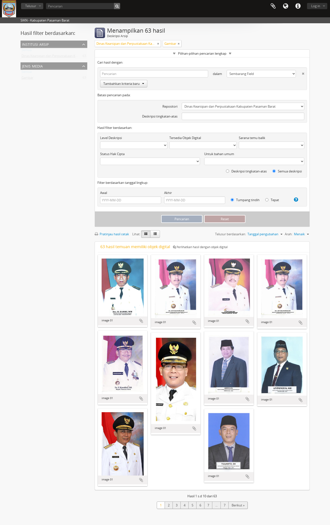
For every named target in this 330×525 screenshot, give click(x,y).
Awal (103, 193)
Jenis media (32, 65)
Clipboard (273, 6)
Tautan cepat (298, 6)
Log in (315, 6)
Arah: (288, 234)
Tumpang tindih (245, 200)
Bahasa (285, 6)
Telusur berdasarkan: (230, 234)
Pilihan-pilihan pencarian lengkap (202, 53)
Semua (27, 51)
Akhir (168, 193)
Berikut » (238, 505)
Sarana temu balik (252, 138)
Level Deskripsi (111, 138)
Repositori (169, 106)
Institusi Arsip (35, 44)
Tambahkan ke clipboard (141, 320)
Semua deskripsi (287, 171)
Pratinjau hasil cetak (112, 234)
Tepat (272, 200)
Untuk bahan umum (219, 154)
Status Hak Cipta (112, 154)
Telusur (30, 6)
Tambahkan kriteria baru (123, 83)
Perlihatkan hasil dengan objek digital (200, 247)
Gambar (27, 78)
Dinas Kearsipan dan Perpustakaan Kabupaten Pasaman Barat (67, 57)
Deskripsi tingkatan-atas (159, 116)
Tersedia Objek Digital (185, 138)
